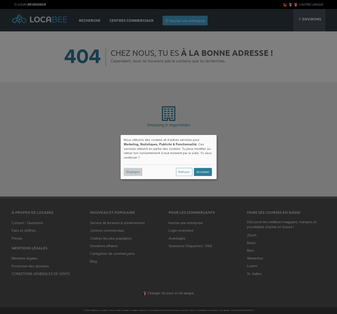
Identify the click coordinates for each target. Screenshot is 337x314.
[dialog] (169, 157)
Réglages (133, 171)
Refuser (184, 171)
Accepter (202, 171)
